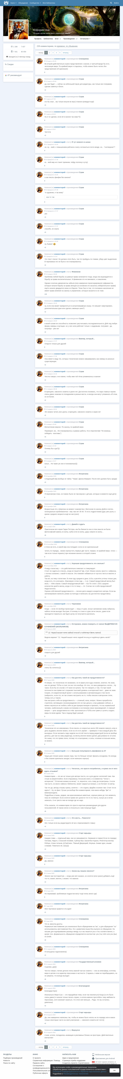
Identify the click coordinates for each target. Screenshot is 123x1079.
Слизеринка (84, 59)
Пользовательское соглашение (45, 1071)
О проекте (37, 1058)
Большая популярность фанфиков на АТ (89, 751)
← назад (39, 53)
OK (114, 1070)
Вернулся (76, 1030)
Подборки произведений (12, 1058)
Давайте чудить (78, 524)
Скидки (10, 64)
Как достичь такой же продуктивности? (88, 678)
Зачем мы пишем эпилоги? (83, 871)
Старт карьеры (85, 833)
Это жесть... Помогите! (81, 818)
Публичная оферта (40, 1073)
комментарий (59, 59)
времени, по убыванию (67, 46)
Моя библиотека (49, 3)
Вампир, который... (87, 339)
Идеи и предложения (70, 1058)
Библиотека (48, 39)
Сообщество (35, 3)
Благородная (84, 986)
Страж (81, 79)
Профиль (37, 39)
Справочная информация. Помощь (46, 1060)
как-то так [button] (50, 197)
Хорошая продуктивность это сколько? (88, 563)
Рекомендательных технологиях (75, 1074)
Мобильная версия (101, 1054)
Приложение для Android (103, 1058)
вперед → (67, 53)
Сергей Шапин (83, 1063)
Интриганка (83, 474)
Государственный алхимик (90, 962)
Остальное (85, 39)
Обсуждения (23, 3)
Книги (13, 3)
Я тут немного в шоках (81, 142)
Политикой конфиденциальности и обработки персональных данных (79, 1072)
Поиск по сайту (9, 1063)
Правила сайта (38, 1063)
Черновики (76, 604)
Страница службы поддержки (73, 1060)
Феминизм (76, 272)
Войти (116, 3)
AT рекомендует (15, 75)
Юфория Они (41, 29)
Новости (6, 1060)
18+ (93, 1062)
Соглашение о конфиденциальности (41, 1067)
